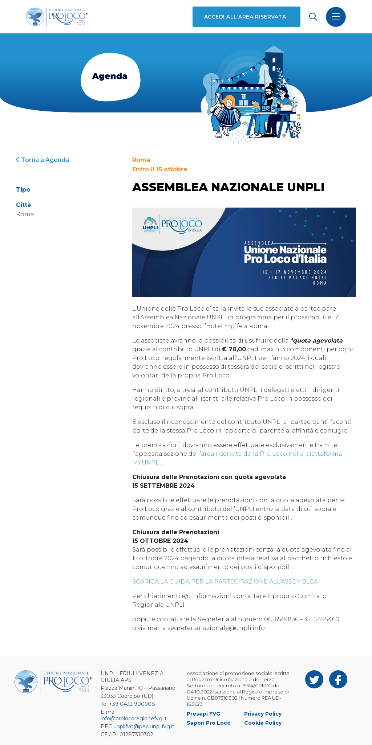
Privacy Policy (263, 714)
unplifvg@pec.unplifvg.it (143, 726)
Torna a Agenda (42, 159)
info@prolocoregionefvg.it (134, 718)
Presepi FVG (203, 714)
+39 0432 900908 (132, 704)
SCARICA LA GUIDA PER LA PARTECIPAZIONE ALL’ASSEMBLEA (225, 581)
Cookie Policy (263, 723)
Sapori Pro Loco (209, 723)
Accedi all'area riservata (245, 16)
